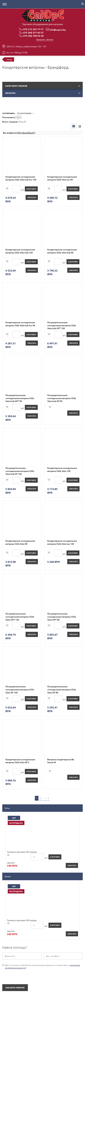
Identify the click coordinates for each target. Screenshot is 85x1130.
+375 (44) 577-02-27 (33, 32)
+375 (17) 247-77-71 (33, 29)
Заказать (31, 197)
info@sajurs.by (57, 29)
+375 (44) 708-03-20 (33, 35)
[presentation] (20, 976)
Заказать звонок (44, 39)
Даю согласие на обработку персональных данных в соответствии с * (41, 966)
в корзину (31, 189)
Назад (9, 59)
